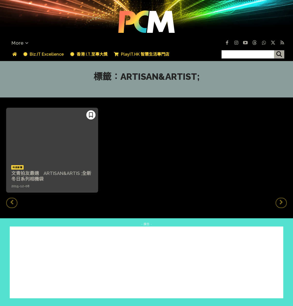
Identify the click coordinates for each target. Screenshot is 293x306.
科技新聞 (17, 167)
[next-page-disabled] (281, 203)
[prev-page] (11, 203)
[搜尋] (279, 54)
